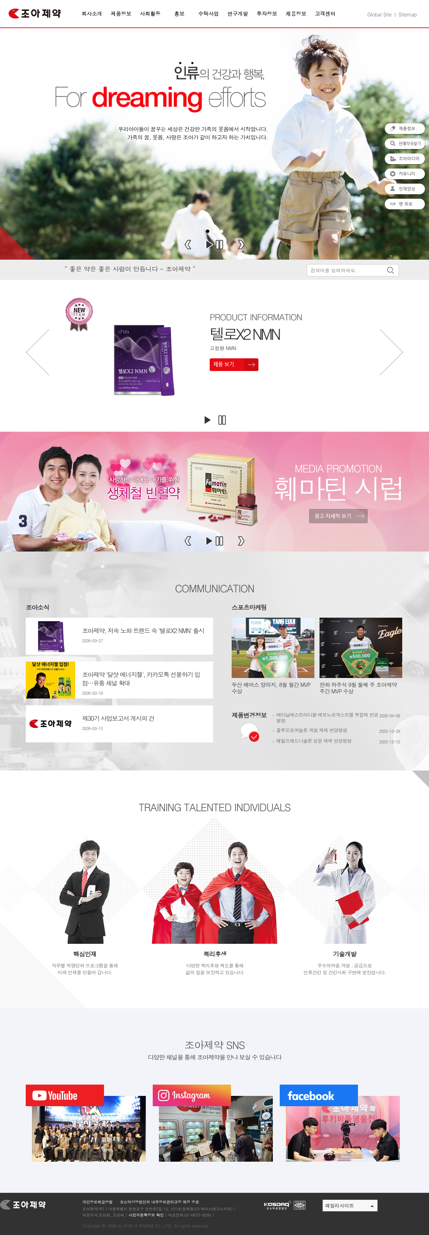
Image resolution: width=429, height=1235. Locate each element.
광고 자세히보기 (338, 516)
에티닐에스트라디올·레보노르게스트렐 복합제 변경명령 (327, 717)
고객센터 (325, 13)
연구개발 (238, 13)
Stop (219, 244)
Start (209, 244)
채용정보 (296, 13)
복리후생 (215, 954)
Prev (187, 244)
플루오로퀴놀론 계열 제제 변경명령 (311, 730)
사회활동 (150, 13)
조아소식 (37, 607)
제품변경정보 (249, 715)
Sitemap (407, 14)
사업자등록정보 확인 (146, 1215)
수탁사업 (208, 13)
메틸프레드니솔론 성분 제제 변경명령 (313, 740)
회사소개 (92, 13)
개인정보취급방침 (97, 1202)
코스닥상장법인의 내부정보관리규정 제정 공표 (159, 1202)
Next (241, 244)
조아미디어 (405, 159)
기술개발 (344, 954)
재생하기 (207, 420)
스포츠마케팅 (249, 607)
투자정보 (267, 13)
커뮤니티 (405, 174)
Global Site (379, 14)
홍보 (179, 13)
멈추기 (222, 420)
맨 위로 (405, 204)
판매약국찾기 (405, 144)
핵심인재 (84, 954)
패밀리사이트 (349, 1205)
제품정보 (121, 13)
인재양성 (405, 189)
